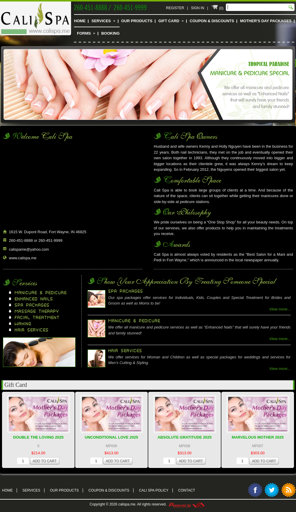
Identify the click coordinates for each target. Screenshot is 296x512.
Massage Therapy (37, 311)
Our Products (136, 21)
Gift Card (168, 21)
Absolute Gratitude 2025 (184, 437)
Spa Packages (32, 305)
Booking (110, 33)
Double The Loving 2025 (38, 437)
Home (80, 21)
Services (101, 21)
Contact (186, 490)
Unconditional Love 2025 (111, 437)
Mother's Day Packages (266, 21)
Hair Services (32, 330)
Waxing (23, 324)
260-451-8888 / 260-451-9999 (110, 7)
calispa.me (126, 504)
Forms (84, 33)
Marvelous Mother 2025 (258, 437)
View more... (280, 309)
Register (175, 8)
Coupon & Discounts (212, 21)
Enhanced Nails (34, 299)
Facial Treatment (37, 317)
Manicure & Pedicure (41, 293)
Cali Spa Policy (156, 489)
